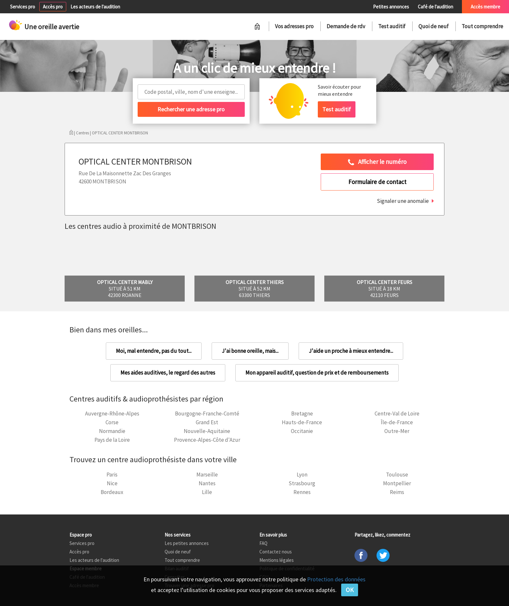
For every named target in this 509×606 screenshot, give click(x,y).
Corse (112, 422)
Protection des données (336, 579)
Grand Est (207, 422)
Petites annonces (391, 7)
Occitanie (302, 431)
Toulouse (397, 474)
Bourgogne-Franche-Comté (207, 413)
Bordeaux (112, 492)
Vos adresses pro (294, 26)
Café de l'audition (435, 7)
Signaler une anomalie (403, 200)
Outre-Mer (396, 431)
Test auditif (391, 26)
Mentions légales (276, 560)
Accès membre (485, 7)
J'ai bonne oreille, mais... (250, 350)
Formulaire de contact (377, 182)
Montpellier (397, 483)
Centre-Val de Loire (397, 413)
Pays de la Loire (112, 439)
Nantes (207, 483)
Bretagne (302, 413)
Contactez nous (275, 552)
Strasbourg (302, 483)
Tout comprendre (482, 26)
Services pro (22, 7)
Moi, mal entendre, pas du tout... (154, 350)
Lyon (302, 474)
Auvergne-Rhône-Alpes (112, 413)
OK (350, 590)
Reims (397, 492)
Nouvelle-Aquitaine (207, 431)
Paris (112, 474)
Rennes (302, 492)
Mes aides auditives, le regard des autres (167, 372)
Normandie (112, 431)
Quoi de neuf (433, 26)
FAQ (263, 543)
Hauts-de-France (302, 422)
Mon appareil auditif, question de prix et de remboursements (317, 372)
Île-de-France (397, 422)
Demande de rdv (346, 26)
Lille (207, 492)
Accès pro (53, 7)
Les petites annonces (187, 543)
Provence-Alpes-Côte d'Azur (207, 439)
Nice (112, 483)
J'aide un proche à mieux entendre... (351, 350)
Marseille (207, 474)
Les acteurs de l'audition (95, 7)
